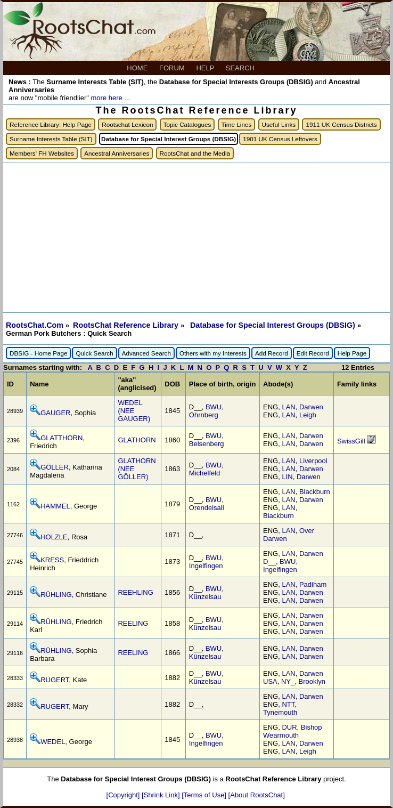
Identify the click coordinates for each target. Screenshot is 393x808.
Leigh (307, 415)
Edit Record (313, 353)
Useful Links (279, 124)
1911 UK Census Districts (341, 124)
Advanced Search (146, 353)
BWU (214, 407)
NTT (288, 704)
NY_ (287, 681)
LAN (288, 407)
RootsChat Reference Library (127, 325)
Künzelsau (205, 597)
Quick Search (94, 353)
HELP (206, 68)
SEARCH (241, 68)
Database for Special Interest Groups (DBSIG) (273, 325)
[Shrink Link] (162, 795)
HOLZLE (54, 537)
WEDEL (52, 742)
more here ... (110, 98)
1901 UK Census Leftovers (280, 138)
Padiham (312, 584)
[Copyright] (124, 795)
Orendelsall (206, 508)
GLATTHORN (61, 438)
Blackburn (314, 492)
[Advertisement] (196, 237)
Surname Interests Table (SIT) (51, 138)
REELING (133, 623)
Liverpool (313, 461)
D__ (269, 561)
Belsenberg (206, 444)
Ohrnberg (203, 415)
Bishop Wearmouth (292, 731)
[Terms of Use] (205, 795)
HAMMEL (55, 506)
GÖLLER (54, 467)
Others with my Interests (213, 353)
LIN (287, 477)
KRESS (52, 560)
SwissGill (352, 441)
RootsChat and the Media (195, 153)
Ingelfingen (206, 566)
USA (270, 681)
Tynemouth (280, 712)
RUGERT (54, 680)
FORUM (172, 68)
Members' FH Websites (42, 153)
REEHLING (135, 592)
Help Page (352, 353)
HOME (138, 68)
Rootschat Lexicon (127, 124)
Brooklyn (312, 681)
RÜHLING (56, 595)
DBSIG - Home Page (38, 353)
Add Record (271, 353)
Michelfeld (204, 473)
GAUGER (55, 413)
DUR (289, 727)
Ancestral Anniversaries (116, 153)
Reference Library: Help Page (51, 124)
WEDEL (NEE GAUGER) (134, 411)
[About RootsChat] (256, 795)
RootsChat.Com (34, 325)
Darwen (311, 407)
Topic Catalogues (187, 124)
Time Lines (237, 124)
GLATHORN (136, 440)
